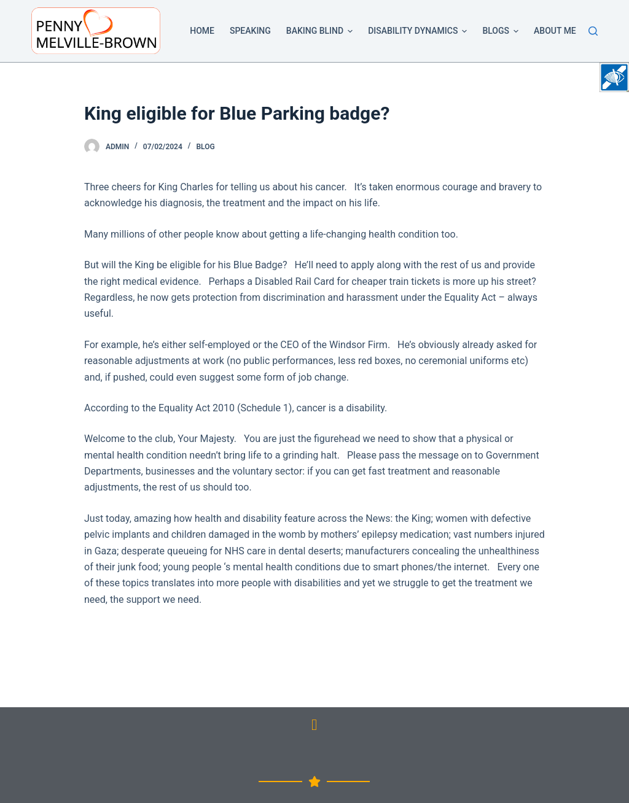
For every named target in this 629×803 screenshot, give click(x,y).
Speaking (250, 31)
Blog (205, 146)
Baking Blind (321, 31)
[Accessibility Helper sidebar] (614, 77)
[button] (350, 31)
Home (202, 31)
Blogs (502, 31)
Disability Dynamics (419, 31)
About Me (555, 31)
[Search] (593, 31)
